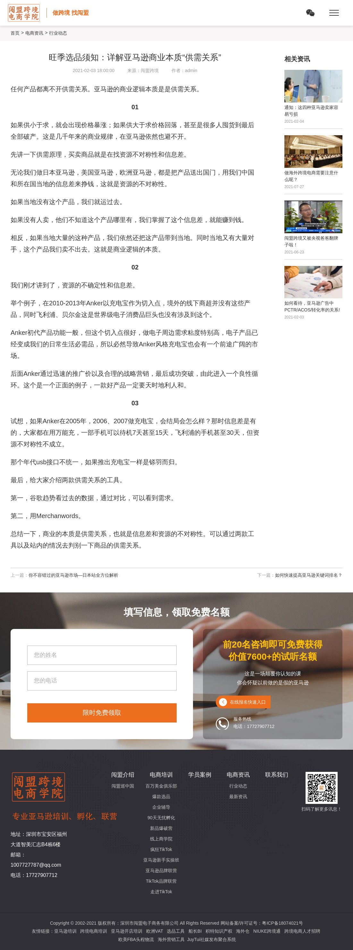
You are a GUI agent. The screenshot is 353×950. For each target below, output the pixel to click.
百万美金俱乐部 (161, 786)
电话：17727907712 (34, 875)
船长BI (195, 931)
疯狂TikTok (161, 849)
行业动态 (238, 786)
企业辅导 (161, 807)
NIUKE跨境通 (267, 931)
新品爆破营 (161, 828)
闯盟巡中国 (123, 786)
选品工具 (176, 931)
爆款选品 (161, 796)
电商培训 (161, 775)
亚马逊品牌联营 (161, 870)
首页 (15, 33)
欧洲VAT (154, 931)
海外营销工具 (171, 939)
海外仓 (242, 931)
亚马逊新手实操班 (161, 860)
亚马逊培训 (65, 931)
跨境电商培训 (93, 931)
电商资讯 (34, 33)
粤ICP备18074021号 (282, 923)
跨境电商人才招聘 (302, 931)
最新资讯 (238, 796)
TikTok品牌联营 (161, 881)
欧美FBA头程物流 (136, 939)
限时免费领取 (102, 712)
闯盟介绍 (122, 775)
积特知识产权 (219, 931)
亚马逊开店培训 (126, 931)
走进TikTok (161, 891)
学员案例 (199, 775)
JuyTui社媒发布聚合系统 (211, 939)
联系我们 (276, 775)
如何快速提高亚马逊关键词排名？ (308, 575)
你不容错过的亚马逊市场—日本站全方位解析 (73, 575)
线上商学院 (161, 838)
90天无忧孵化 (161, 817)
